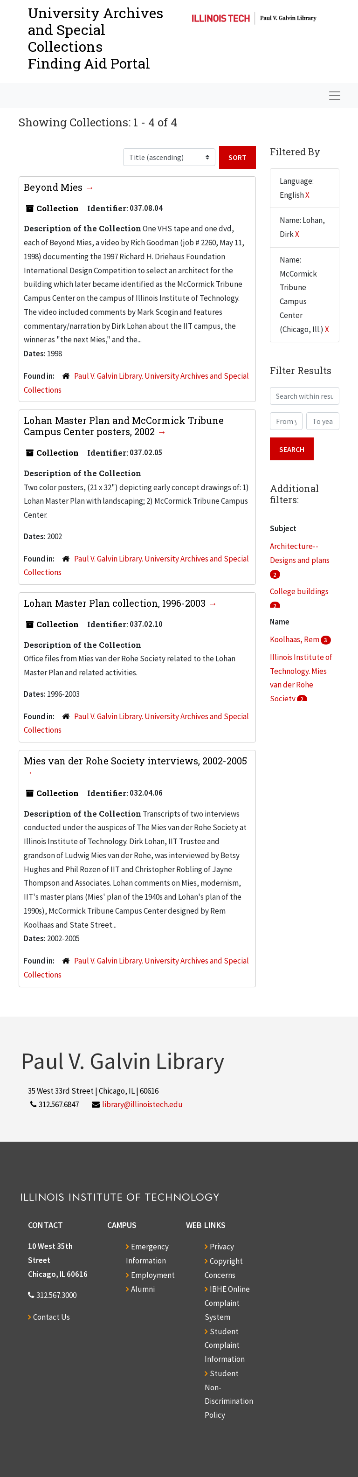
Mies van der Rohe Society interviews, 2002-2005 (135, 761)
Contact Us (51, 1317)
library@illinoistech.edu (142, 1104)
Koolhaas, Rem (295, 639)
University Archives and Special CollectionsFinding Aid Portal (95, 38)
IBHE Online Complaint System (227, 1303)
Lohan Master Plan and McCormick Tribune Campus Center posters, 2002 (124, 425)
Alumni (143, 1289)
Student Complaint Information (225, 1345)
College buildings (299, 591)
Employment (153, 1275)
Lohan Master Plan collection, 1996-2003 (116, 603)
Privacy (222, 1246)
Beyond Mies (54, 187)
